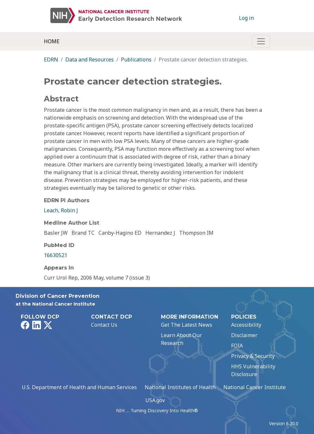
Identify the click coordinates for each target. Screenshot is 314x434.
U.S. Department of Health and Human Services (79, 387)
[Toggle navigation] (261, 41)
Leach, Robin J (61, 210)
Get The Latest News (186, 324)
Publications (136, 59)
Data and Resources (89, 59)
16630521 (55, 255)
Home (51, 41)
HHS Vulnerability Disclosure (253, 370)
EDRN (51, 59)
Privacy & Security (253, 356)
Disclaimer (244, 335)
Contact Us (104, 324)
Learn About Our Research (181, 339)
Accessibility (246, 324)
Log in (246, 17)
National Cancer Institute (254, 387)
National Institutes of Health (180, 387)
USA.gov (155, 400)
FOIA (237, 345)
